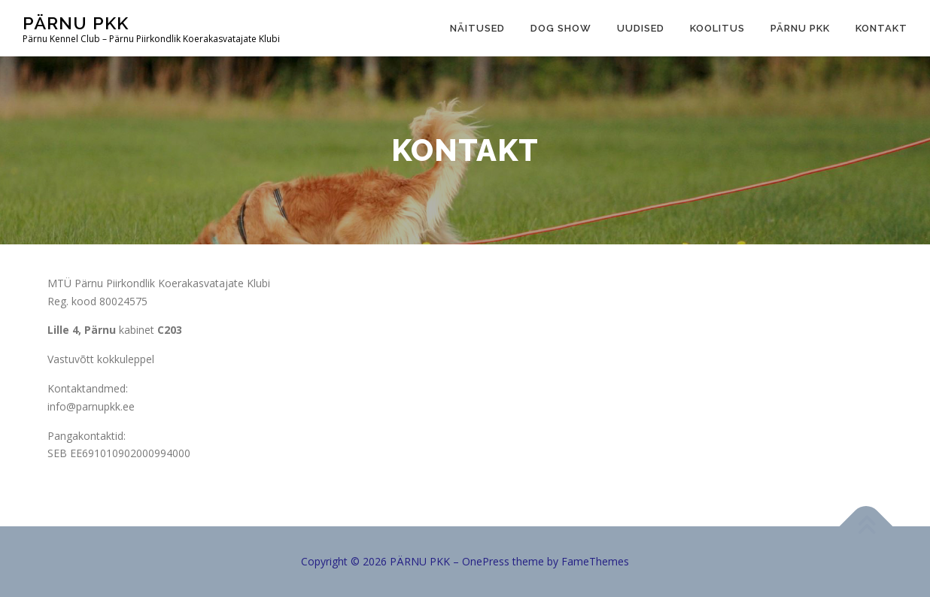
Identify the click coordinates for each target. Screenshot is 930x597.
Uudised (640, 28)
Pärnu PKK (800, 28)
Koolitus (717, 28)
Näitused (477, 28)
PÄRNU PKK (76, 23)
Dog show (560, 28)
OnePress (485, 561)
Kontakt (881, 28)
